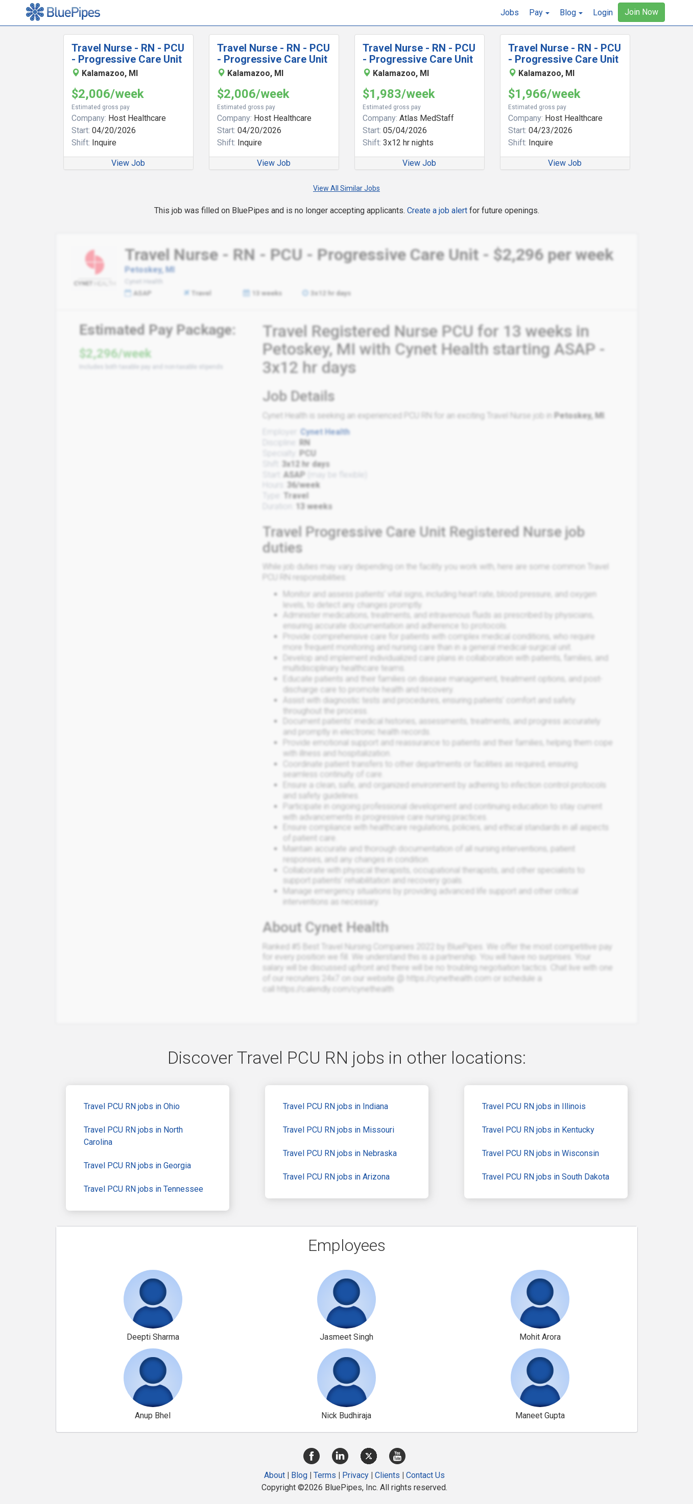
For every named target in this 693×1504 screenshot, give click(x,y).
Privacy (355, 1475)
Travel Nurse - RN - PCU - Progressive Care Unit (127, 53)
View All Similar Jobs (346, 188)
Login (603, 12)
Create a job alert (437, 210)
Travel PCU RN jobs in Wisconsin (540, 1153)
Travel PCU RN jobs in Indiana (335, 1106)
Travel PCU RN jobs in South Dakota (545, 1177)
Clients (387, 1475)
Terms (325, 1475)
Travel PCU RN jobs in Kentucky (538, 1130)
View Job (128, 163)
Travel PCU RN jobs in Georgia (137, 1165)
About (274, 1475)
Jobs (509, 12)
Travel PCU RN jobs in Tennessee (143, 1189)
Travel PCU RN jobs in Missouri (338, 1130)
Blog (299, 1475)
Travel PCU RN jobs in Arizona (336, 1177)
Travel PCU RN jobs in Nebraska (340, 1153)
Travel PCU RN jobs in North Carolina (133, 1136)
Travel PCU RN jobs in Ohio (132, 1106)
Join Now (641, 12)
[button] (539, 13)
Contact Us (425, 1475)
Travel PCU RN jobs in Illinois (534, 1106)
